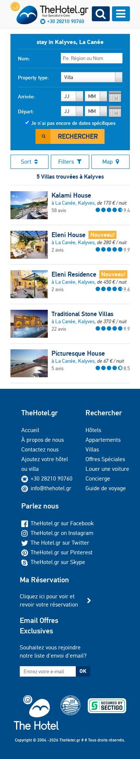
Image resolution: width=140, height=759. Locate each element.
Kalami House (71, 195)
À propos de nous (42, 439)
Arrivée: (26, 96)
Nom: (24, 58)
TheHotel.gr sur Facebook (57, 523)
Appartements (103, 439)
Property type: (33, 77)
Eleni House (68, 235)
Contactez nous (40, 449)
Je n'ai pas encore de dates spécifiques (73, 123)
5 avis (57, 368)
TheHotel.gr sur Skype (53, 562)
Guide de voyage (105, 488)
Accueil (30, 430)
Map (110, 161)
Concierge (97, 478)
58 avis (59, 210)
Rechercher (78, 136)
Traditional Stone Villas (82, 314)
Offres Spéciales (105, 459)
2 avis (57, 249)
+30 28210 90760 (51, 478)
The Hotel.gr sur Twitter (55, 542)
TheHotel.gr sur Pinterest (57, 552)
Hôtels (93, 430)
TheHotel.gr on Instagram (57, 532)
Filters (70, 161)
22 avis (59, 328)
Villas (92, 449)
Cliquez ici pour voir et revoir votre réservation (49, 600)
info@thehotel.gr (46, 488)
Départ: (26, 111)
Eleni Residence (74, 274)
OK (83, 671)
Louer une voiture (107, 468)
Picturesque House (78, 353)
